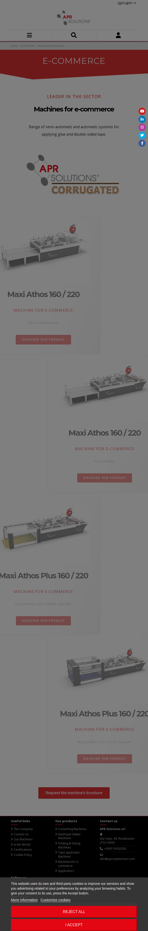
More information (24, 900)
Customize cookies (56, 900)
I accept (74, 925)
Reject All (74, 912)
